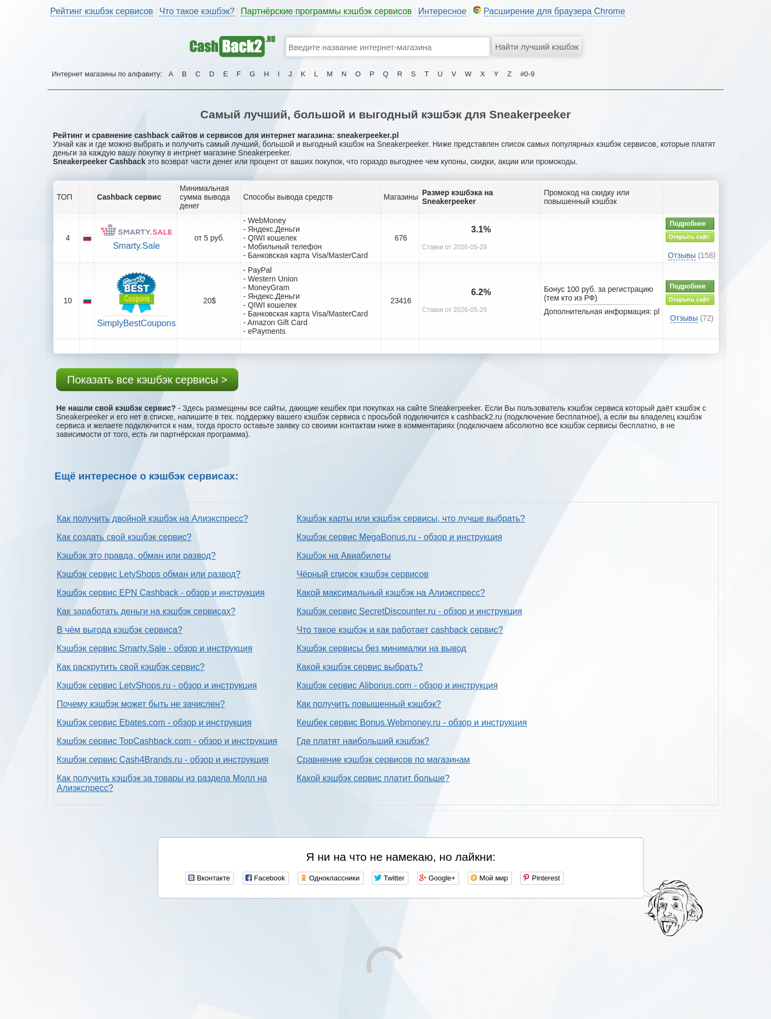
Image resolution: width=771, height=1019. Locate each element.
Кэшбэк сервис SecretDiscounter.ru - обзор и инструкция (409, 611)
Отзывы (682, 255)
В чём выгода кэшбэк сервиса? (119, 629)
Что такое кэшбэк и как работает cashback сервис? (400, 629)
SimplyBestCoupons (136, 323)
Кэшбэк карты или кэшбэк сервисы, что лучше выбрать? (411, 518)
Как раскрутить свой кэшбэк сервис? (130, 667)
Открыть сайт (688, 236)
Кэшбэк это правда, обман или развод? (136, 555)
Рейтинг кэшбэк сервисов (101, 11)
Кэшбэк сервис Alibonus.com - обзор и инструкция (397, 685)
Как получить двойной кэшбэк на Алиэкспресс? (152, 518)
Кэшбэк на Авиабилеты (344, 555)
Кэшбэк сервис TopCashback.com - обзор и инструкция (167, 741)
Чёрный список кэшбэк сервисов (363, 574)
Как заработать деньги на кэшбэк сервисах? (146, 611)
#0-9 (527, 74)
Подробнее (688, 223)
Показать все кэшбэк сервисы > (147, 380)
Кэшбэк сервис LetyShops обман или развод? (148, 574)
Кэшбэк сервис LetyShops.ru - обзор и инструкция (157, 685)
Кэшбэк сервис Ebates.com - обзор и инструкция (154, 722)
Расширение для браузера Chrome (554, 11)
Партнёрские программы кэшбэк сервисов (326, 11)
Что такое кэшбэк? (196, 11)
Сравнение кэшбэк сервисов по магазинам (383, 759)
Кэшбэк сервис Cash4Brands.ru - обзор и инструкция (163, 759)
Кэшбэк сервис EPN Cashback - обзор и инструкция (160, 592)
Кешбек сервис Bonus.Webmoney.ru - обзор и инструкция (412, 722)
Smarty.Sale (136, 245)
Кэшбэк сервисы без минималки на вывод (381, 648)
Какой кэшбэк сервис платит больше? (373, 778)
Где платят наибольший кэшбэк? (363, 741)
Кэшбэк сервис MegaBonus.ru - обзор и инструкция (399, 537)
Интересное (442, 11)
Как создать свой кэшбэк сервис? (124, 537)
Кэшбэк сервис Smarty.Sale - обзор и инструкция (154, 648)
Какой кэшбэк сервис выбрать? (360, 667)
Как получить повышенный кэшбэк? (369, 704)
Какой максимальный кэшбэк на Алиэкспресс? (391, 592)
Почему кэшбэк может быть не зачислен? (141, 704)
